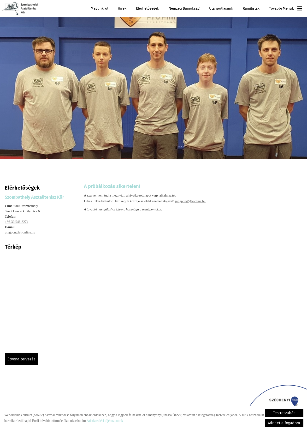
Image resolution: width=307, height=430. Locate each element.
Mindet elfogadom (284, 423)
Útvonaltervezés (21, 356)
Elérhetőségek (147, 8)
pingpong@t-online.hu (20, 230)
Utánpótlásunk (221, 8)
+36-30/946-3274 (16, 219)
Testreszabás (284, 413)
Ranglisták (251, 8)
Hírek (122, 8)
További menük (285, 8)
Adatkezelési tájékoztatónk (105, 421)
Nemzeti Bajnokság (184, 8)
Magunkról (99, 8)
